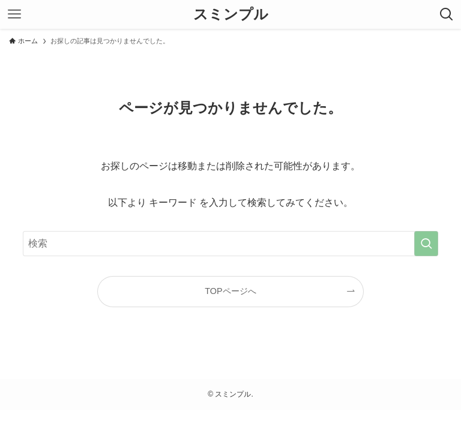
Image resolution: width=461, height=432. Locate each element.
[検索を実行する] (426, 243)
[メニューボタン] (14, 14)
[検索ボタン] (446, 14)
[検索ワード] (230, 243)
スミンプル (230, 14)
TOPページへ (230, 291)
